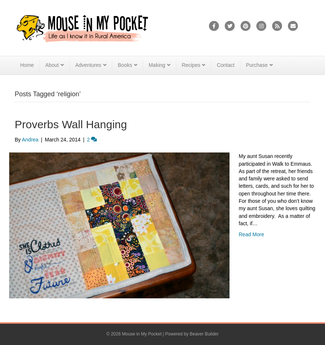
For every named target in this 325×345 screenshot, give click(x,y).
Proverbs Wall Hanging (71, 124)
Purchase (257, 65)
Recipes (191, 65)
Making (157, 65)
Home (27, 65)
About (52, 65)
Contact (225, 65)
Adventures (88, 65)
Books (125, 65)
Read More (251, 234)
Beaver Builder (204, 334)
